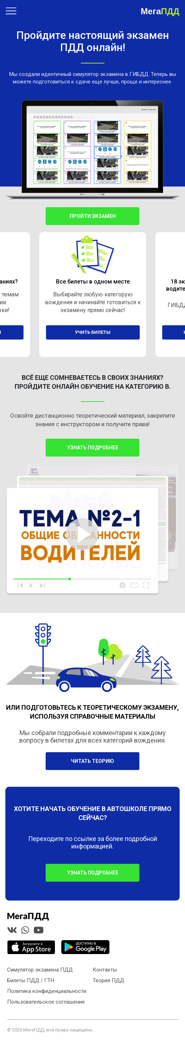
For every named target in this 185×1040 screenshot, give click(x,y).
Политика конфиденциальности (46, 991)
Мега (160, 11)
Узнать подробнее (92, 447)
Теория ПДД (108, 980)
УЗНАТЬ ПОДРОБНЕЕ (92, 873)
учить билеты (93, 332)
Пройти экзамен (93, 216)
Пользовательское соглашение (46, 1002)
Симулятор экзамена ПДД (40, 970)
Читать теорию (92, 761)
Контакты (105, 970)
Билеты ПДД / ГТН (30, 980)
